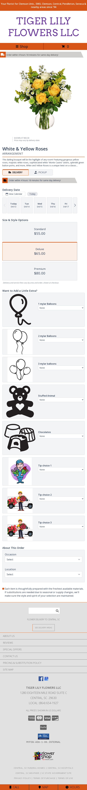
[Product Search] (44, 610)
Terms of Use (65, 778)
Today (32, 194)
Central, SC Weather (27, 773)
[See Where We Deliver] (43, 627)
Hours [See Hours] (73, 787)
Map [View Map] (43, 787)
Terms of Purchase (44, 778)
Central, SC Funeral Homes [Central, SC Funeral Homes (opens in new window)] (29, 768)
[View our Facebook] (41, 680)
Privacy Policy (22, 778)
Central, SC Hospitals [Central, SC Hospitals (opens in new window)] (60, 768)
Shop (22, 46)
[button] (43, 736)
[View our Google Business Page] (46, 680)
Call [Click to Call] (14, 787)
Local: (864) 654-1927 (43, 703)
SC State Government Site (57, 773)
